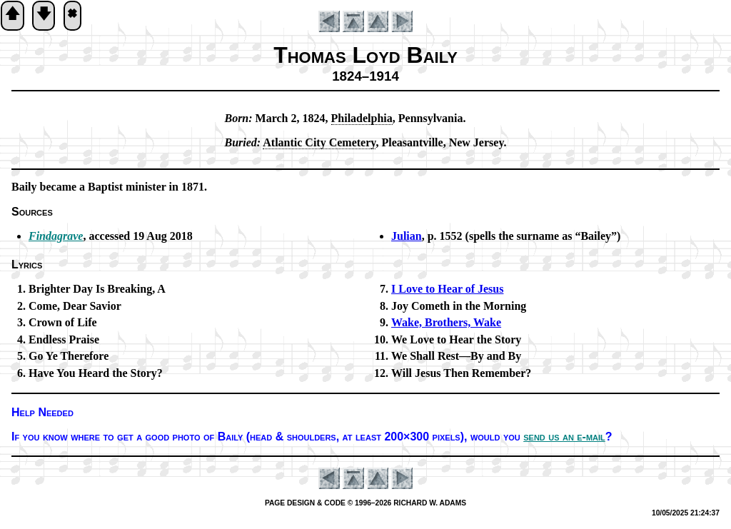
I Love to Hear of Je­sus (447, 289)
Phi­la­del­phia (362, 118)
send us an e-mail (564, 436)
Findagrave (56, 236)
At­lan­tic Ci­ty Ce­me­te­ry (319, 142)
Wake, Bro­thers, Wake (446, 322)
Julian (406, 236)
